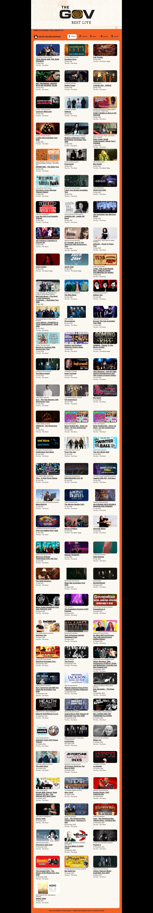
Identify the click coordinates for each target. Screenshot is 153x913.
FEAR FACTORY (99, 190)
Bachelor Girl (41, 635)
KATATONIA (69, 741)
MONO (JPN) (41, 899)
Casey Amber (41, 267)
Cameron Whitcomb (44, 112)
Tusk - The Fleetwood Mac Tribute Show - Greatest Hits (104, 819)
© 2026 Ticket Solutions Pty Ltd (82, 910)
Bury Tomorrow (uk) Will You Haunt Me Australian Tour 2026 (47, 689)
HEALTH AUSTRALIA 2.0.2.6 (47, 714)
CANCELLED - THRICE (102, 85)
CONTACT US (58, 30)
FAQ (51, 30)
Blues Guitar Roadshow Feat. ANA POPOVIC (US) (47, 608)
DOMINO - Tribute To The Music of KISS (103, 346)
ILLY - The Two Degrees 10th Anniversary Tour (47, 401)
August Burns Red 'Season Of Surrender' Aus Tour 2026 (76, 715)
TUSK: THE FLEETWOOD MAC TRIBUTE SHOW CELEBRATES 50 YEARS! (103, 271)
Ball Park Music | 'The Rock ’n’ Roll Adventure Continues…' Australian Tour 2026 (47, 299)
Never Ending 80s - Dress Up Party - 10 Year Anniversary (76, 427)
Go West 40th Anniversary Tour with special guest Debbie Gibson (103, 637)
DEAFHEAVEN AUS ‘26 (74, 478)
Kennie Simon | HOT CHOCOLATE (101, 793)
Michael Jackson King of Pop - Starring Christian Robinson (76, 689)
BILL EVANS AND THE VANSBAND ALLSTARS (102, 715)
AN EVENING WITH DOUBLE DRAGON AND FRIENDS (104, 505)
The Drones (69, 661)
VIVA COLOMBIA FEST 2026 (47, 531)
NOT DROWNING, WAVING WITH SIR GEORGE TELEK (46, 84)
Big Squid (97, 398)
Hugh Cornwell (70, 373)
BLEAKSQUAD (99, 583)
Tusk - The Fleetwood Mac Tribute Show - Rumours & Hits (75, 820)
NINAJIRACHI (41, 504)
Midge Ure (97, 740)
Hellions (68, 112)
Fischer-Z (97, 845)
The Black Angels (43, 373)
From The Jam (70, 452)
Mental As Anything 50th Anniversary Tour (45, 348)
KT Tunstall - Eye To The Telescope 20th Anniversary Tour (76, 244)
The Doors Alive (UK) (44, 845)
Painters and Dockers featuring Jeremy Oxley (74, 346)
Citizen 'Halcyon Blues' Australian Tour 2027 (102, 872)
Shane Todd (40, 819)
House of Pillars (71, 529)
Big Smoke (97, 164)
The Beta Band (70, 295)
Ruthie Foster (70, 85)
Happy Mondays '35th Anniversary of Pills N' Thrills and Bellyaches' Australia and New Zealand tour (105, 664)
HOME (36, 30)
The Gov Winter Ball (101, 452)
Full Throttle (98, 57)
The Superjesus (71, 400)
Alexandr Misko (99, 529)
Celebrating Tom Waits (45, 452)
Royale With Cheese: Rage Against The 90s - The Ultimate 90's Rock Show (46, 794)
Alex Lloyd (69, 792)
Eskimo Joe (98, 295)
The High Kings (42, 766)
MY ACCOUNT (44, 30)
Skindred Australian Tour (46, 661)
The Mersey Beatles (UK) (74, 504)
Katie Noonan (98, 557)
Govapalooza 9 (99, 609)
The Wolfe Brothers (43, 581)
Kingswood (69, 164)
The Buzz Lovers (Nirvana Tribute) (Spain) (46, 191)
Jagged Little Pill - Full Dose (104, 478)
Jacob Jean (69, 267)
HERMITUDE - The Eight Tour (47, 167)
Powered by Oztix (98, 910)
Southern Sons (70, 59)
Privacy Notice (66, 910)
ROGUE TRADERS (72, 555)
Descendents (70, 321)
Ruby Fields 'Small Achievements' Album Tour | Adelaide (104, 141)
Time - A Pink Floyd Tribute (46, 478)
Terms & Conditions (55, 910)
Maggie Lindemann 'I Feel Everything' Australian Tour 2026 (75, 140)
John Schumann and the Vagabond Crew (74, 636)
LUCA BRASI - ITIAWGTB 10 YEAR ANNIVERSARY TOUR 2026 (47, 324)
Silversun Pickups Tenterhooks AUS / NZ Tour (46, 558)
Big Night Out (70, 871)
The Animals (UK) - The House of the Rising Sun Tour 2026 (47, 873)
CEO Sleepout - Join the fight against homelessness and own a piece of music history (104, 373)
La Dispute (97, 766)
